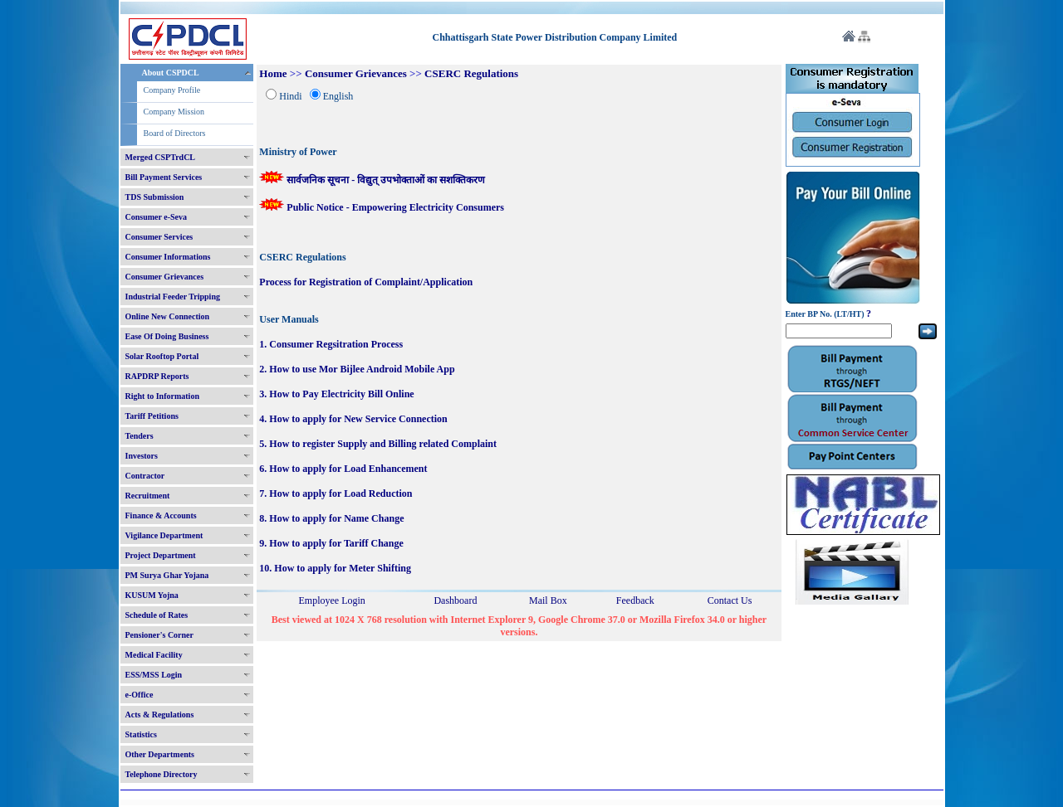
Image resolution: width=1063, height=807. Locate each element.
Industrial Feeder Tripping (172, 296)
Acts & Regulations (159, 714)
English (338, 96)
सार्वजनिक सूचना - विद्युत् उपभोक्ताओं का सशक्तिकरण (372, 180)
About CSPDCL (170, 72)
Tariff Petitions (152, 416)
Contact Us (730, 600)
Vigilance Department (164, 535)
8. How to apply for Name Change (331, 518)
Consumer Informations (168, 256)
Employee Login (332, 600)
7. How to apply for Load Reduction (335, 493)
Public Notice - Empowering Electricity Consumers (381, 207)
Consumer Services (159, 236)
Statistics (141, 734)
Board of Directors (175, 133)
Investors (141, 455)
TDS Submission (154, 197)
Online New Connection (167, 316)
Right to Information (162, 396)
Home (273, 73)
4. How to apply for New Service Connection (353, 419)
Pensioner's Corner (159, 634)
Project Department (160, 555)
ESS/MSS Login (154, 674)
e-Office (139, 694)
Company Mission (174, 111)
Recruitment (147, 495)
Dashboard (455, 600)
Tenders (139, 435)
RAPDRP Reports (157, 376)
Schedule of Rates (157, 615)
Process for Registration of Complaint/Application (366, 282)
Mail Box (548, 600)
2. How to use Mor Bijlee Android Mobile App (356, 369)
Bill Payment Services (164, 177)
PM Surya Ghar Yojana (167, 575)
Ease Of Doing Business (167, 336)
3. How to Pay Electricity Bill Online (336, 394)
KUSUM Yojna (152, 595)
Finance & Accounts (161, 515)
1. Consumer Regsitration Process (331, 344)
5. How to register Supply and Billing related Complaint (378, 444)
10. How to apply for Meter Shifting (335, 568)
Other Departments (159, 754)
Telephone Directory (161, 774)
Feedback (635, 600)
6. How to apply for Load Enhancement (343, 468)
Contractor (145, 475)
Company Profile (172, 90)
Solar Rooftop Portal (162, 356)
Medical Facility (154, 654)
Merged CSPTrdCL (160, 157)
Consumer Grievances (164, 276)
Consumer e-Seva (156, 216)
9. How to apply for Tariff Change (331, 543)
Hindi (290, 96)
